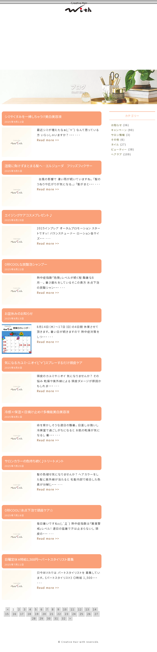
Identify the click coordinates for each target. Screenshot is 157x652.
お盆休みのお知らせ (19, 313)
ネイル (115, 144)
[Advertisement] (78, 40)
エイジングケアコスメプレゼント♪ (28, 215)
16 (14, 614)
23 (66, 614)
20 (44, 614)
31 (56, 618)
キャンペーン (119, 130)
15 (7, 614)
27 (96, 614)
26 (89, 614)
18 (29, 614)
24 (74, 614)
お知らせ (116, 125)
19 (37, 614)
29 (41, 618)
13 (87, 609)
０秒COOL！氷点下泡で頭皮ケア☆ (29, 510)
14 (95, 609)
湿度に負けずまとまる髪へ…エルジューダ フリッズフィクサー (48, 165)
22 (59, 614)
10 (65, 609)
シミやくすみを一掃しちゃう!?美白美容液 (33, 116)
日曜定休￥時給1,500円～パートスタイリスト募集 (39, 559)
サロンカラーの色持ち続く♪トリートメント (34, 461)
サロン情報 (118, 135)
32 (64, 618)
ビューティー (119, 149)
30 (49, 618)
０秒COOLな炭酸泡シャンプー (26, 264)
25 (81, 614)
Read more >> (48, 140)
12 (80, 609)
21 (52, 614)
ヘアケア (116, 154)
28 (34, 618)
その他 (115, 140)
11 (72, 609)
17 (22, 614)
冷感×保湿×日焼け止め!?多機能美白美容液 (37, 412)
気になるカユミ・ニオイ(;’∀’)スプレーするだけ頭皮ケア (43, 362)
